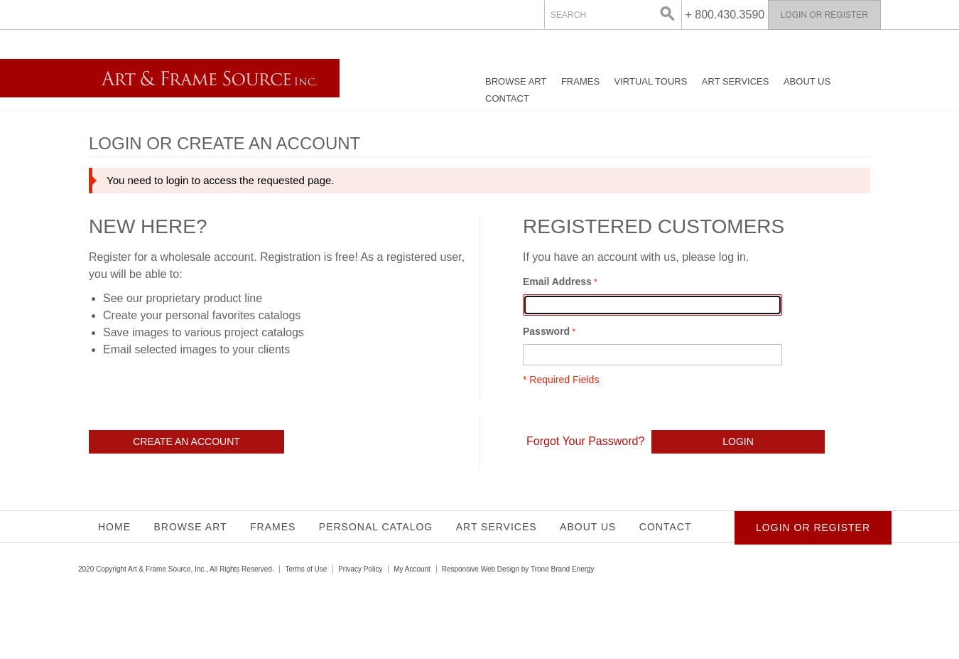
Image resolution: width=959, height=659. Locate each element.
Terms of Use (306, 569)
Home (114, 526)
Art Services (735, 81)
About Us (807, 81)
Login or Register (824, 15)
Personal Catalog (376, 526)
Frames (580, 81)
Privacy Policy (360, 569)
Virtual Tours (651, 81)
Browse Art (515, 81)
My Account (412, 569)
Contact (507, 98)
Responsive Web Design (480, 569)
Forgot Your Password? (585, 441)
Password (546, 331)
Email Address (557, 281)
